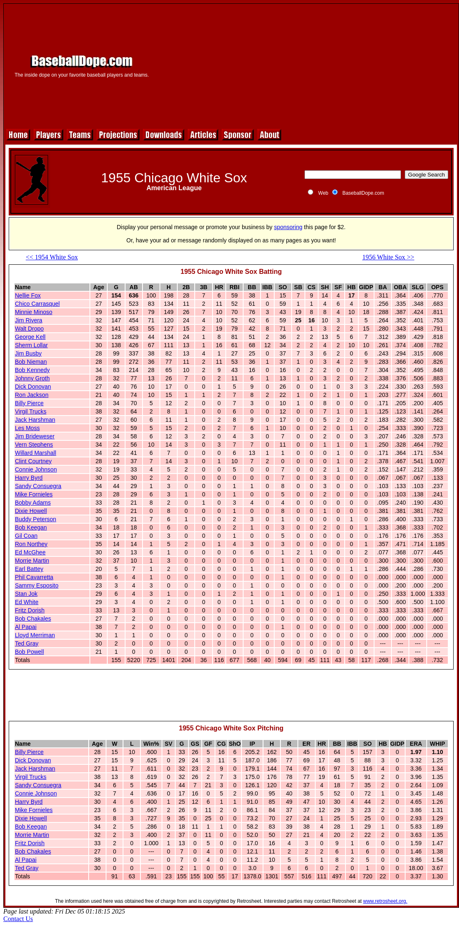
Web (323, 193)
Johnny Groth (32, 378)
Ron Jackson (31, 395)
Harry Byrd (29, 477)
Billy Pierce (29, 403)
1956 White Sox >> (388, 257)
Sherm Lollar (31, 345)
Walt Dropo (29, 328)
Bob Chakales (33, 618)
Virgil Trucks (30, 411)
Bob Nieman (31, 361)
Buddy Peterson (35, 519)
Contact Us (18, 918)
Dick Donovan (33, 386)
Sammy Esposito (36, 585)
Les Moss (27, 428)
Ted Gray (27, 643)
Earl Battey (29, 569)
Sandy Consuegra (38, 486)
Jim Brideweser (35, 436)
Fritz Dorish (30, 610)
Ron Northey (31, 544)
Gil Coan (26, 535)
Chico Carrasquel (37, 303)
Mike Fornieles (34, 494)
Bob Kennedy (32, 370)
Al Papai (25, 627)
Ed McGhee (30, 552)
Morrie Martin (32, 560)
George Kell (30, 337)
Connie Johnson (36, 469)
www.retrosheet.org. (385, 901)
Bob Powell (29, 651)
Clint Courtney (33, 461)
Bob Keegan (31, 527)
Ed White (27, 602)
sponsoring (288, 227)
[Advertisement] (307, 65)
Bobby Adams (33, 502)
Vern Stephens (34, 444)
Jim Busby (28, 353)
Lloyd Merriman (35, 635)
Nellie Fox (28, 295)
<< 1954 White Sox (52, 257)
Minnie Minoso (33, 312)
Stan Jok (26, 593)
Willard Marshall (35, 453)
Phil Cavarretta (34, 577)
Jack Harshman (35, 419)
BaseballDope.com (363, 193)
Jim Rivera (28, 320)
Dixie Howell (31, 511)
